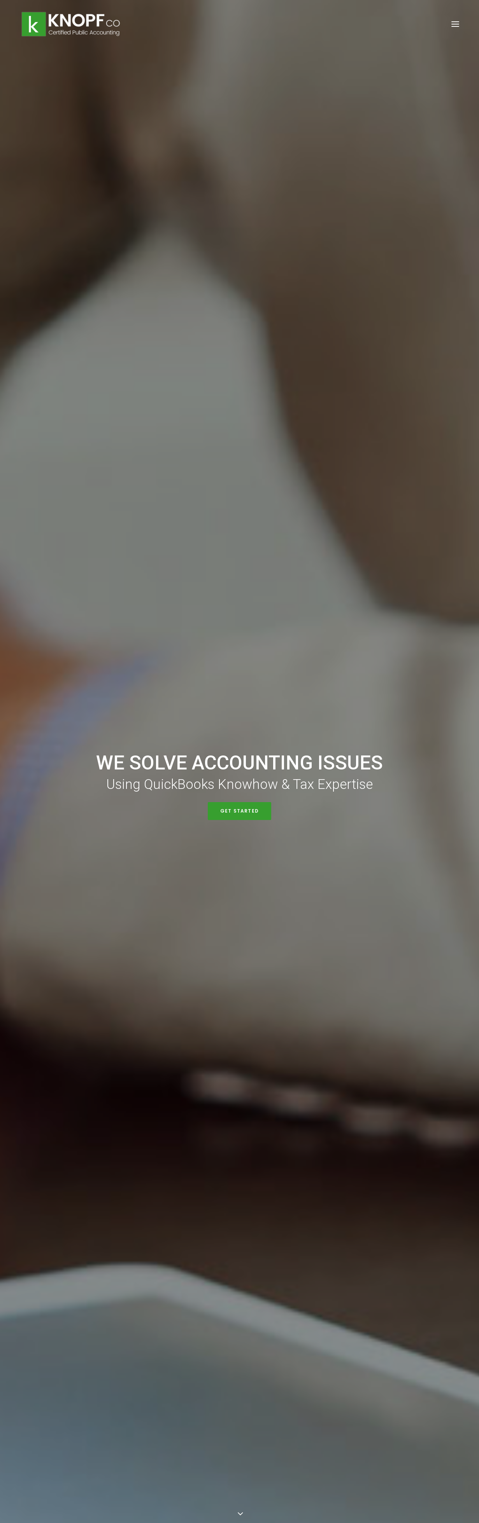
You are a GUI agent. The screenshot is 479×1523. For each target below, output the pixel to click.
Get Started (239, 189)
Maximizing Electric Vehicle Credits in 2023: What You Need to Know (83, 898)
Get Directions (181, 1431)
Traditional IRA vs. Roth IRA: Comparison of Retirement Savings (230, 912)
